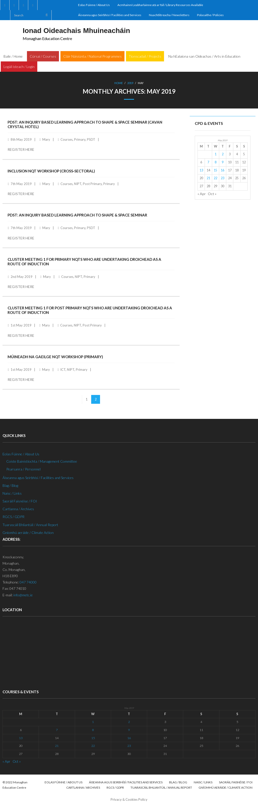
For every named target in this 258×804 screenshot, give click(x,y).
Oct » (212, 194)
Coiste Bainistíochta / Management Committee (41, 461)
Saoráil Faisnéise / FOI (20, 501)
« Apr (202, 194)
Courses (66, 139)
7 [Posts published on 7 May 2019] (208, 162)
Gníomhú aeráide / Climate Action (28, 532)
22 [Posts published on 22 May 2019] (215, 178)
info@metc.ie (23, 595)
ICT (63, 370)
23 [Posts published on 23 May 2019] (222, 178)
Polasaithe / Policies (210, 15)
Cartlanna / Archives (18, 509)
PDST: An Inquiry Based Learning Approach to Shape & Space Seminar (77, 215)
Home (118, 83)
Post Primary (92, 184)
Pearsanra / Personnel (23, 469)
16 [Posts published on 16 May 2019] (222, 170)
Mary (46, 139)
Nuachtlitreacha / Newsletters (169, 15)
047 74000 (28, 582)
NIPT (77, 184)
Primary (79, 139)
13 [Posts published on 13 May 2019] (201, 170)
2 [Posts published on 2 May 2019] (222, 154)
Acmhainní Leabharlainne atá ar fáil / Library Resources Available (160, 5)
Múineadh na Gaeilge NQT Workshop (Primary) (55, 356)
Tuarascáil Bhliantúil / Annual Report (30, 525)
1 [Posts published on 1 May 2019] (215, 154)
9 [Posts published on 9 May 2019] (222, 162)
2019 (130, 83)
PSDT (91, 139)
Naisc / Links (12, 493)
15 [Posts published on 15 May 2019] (215, 170)
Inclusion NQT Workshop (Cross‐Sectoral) (51, 171)
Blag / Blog (10, 485)
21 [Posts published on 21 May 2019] (208, 178)
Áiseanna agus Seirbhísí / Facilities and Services (109, 15)
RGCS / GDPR (13, 517)
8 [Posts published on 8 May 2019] (215, 162)
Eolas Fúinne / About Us (94, 5)
